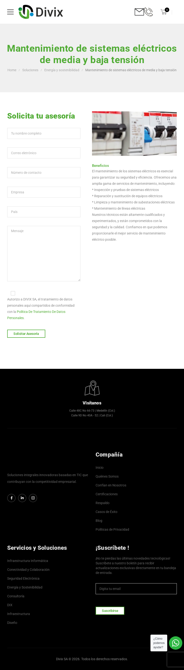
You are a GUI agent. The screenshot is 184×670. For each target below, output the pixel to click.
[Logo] (40, 12)
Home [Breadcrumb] (11, 70)
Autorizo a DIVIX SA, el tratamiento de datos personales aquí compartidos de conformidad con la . (43, 305)
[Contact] (139, 11)
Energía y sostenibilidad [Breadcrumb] (61, 70)
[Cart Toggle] (163, 11)
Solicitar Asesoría (26, 334)
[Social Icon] (11, 498)
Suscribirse (110, 611)
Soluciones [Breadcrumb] (30, 70)
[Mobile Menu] (10, 12)
